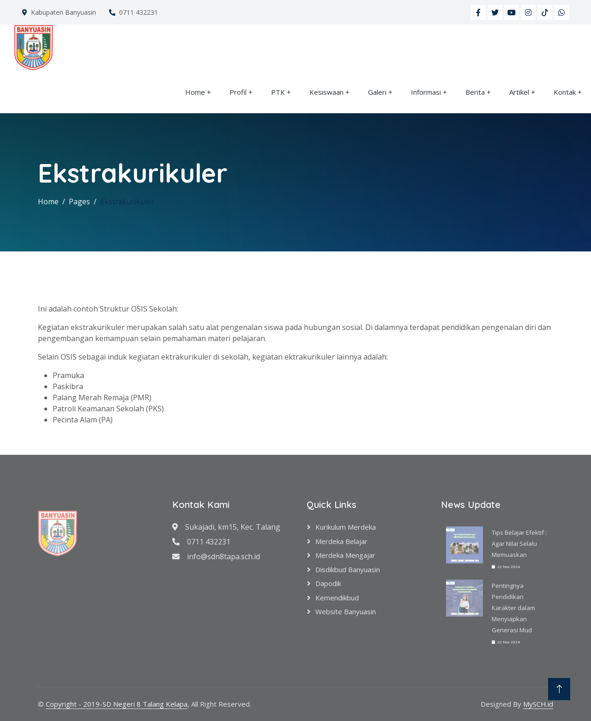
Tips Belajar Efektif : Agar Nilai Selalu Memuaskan (519, 543)
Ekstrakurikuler (127, 201)
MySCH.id (538, 704)
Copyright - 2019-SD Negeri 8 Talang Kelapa (116, 704)
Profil (238, 92)
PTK (278, 92)
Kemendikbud (337, 597)
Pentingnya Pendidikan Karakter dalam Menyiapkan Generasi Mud (513, 607)
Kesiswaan (326, 92)
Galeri (377, 92)
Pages (79, 201)
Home (195, 92)
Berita (475, 92)
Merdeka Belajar (341, 541)
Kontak (565, 92)
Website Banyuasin (345, 611)
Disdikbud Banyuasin (347, 569)
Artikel (519, 92)
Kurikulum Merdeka (345, 527)
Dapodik (328, 583)
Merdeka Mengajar (345, 555)
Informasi (426, 92)
